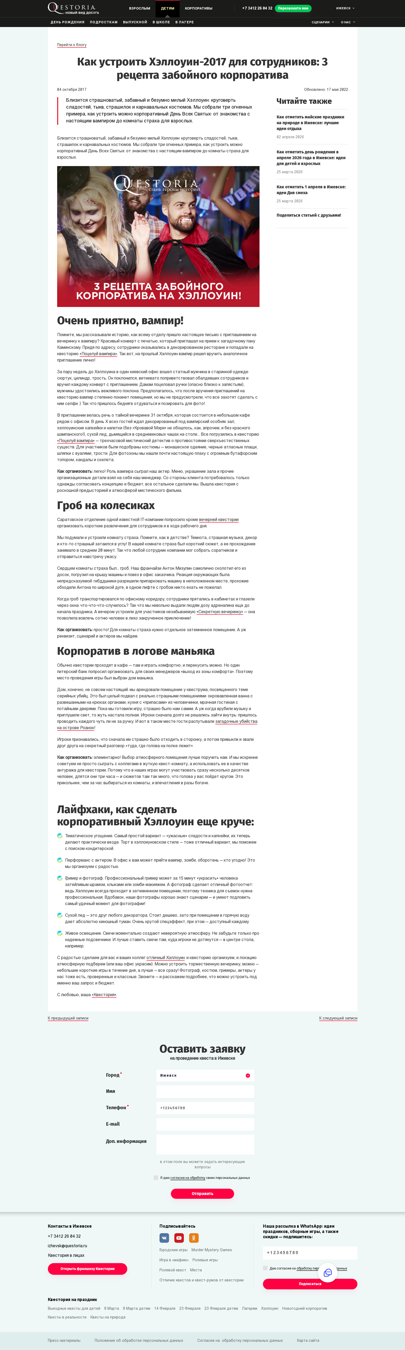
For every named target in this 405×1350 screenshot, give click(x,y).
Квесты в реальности (67, 1318)
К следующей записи (338, 1019)
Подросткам (104, 22)
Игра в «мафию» (174, 1260)
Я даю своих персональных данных (205, 1178)
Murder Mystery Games (212, 1250)
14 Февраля (164, 1309)
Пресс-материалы (64, 1341)
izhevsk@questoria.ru (67, 1246)
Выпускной (135, 22)
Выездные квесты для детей (74, 1309)
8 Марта (111, 1309)
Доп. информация (126, 1141)
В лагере (184, 22)
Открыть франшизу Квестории (88, 1269)
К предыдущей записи (68, 1019)
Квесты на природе (108, 1318)
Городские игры (174, 1250)
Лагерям (249, 1309)
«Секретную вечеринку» (220, 612)
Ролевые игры (205, 1260)
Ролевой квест (173, 1270)
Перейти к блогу (72, 45)
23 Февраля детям (221, 1309)
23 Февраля (190, 1309)
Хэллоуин (269, 1309)
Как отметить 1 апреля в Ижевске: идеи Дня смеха (311, 189)
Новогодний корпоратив (304, 1309)
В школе (161, 22)
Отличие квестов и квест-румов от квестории (202, 1280)
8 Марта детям (136, 1309)
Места (196, 1270)
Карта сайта (308, 1341)
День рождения (68, 22)
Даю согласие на (308, 1269)
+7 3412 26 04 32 (257, 9)
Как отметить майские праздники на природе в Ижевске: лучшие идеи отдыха (310, 122)
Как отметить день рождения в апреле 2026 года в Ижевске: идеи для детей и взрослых (311, 157)
